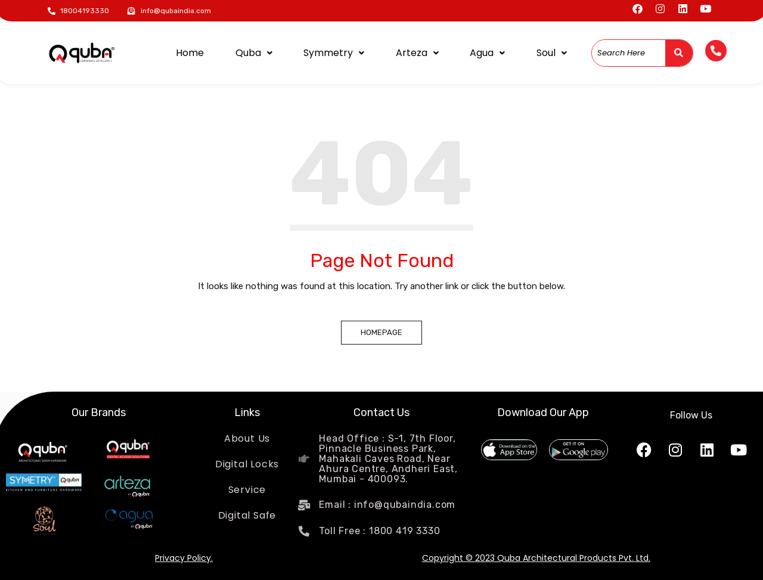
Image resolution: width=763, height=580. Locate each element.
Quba (255, 53)
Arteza (416, 53)
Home (193, 53)
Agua (485, 53)
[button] (255, 53)
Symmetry (334, 53)
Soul (547, 53)
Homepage (381, 332)
